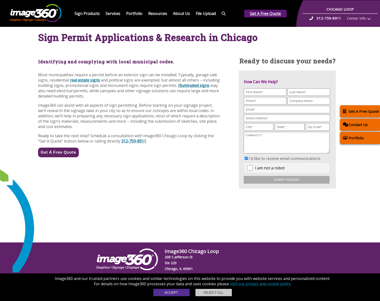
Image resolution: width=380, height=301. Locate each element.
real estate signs (85, 80)
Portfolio (134, 13)
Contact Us (355, 124)
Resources (157, 13)
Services (112, 13)
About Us (181, 13)
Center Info (356, 18)
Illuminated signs (193, 85)
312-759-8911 (133, 141)
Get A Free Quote (265, 13)
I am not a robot (270, 171)
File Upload (206, 13)
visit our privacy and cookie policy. (260, 283)
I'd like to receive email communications (284, 162)
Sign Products (87, 13)
